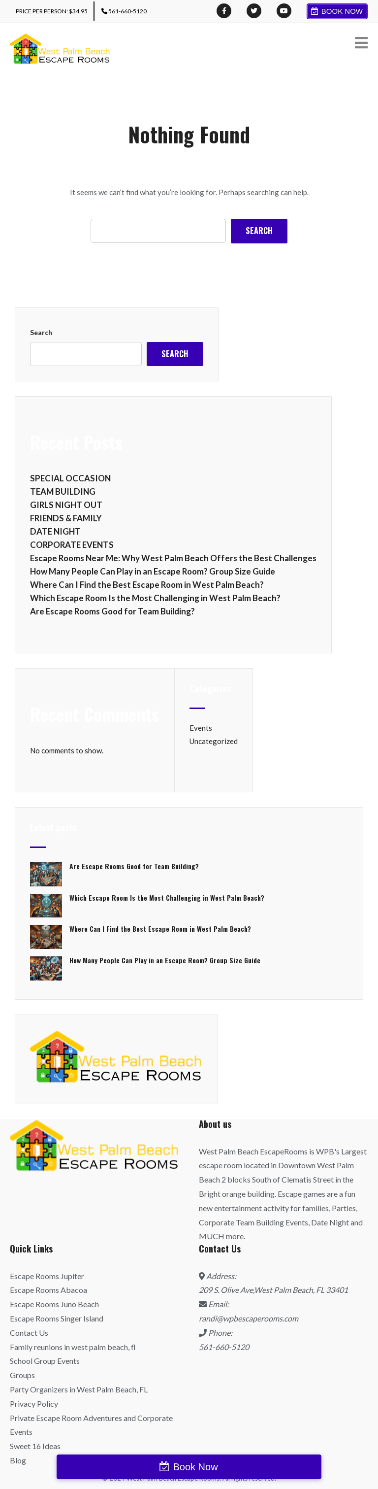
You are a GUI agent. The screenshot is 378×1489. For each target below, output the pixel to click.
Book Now (342, 11)
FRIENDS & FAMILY (66, 518)
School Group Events (45, 1360)
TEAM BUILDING (62, 491)
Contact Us (29, 1332)
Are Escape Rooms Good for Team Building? (112, 611)
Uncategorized (213, 741)
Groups (22, 1375)
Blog (18, 1460)
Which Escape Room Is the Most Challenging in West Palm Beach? (155, 598)
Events (200, 727)
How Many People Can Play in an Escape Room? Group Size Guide (152, 571)
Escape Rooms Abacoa (48, 1289)
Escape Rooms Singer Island (56, 1318)
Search (41, 332)
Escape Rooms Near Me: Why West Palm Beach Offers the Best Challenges (173, 558)
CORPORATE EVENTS (72, 545)
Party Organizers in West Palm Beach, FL (79, 1389)
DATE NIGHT (55, 531)
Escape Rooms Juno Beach (54, 1304)
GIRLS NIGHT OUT (66, 505)
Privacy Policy (34, 1403)
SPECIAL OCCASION (70, 478)
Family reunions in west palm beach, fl (73, 1347)
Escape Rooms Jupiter (47, 1276)
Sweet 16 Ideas (35, 1446)
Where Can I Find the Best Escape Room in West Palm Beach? (147, 584)
